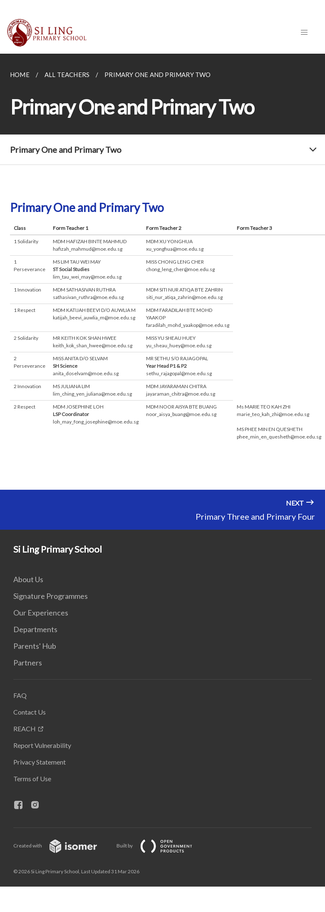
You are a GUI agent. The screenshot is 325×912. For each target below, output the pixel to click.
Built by (161, 845)
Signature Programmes (50, 596)
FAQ (20, 695)
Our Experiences (40, 612)
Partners (27, 662)
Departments (35, 629)
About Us (28, 579)
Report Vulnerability (42, 745)
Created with (61, 845)
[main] (162, 272)
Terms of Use (32, 778)
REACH (24, 729)
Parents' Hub (34, 645)
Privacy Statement (39, 762)
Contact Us (29, 712)
